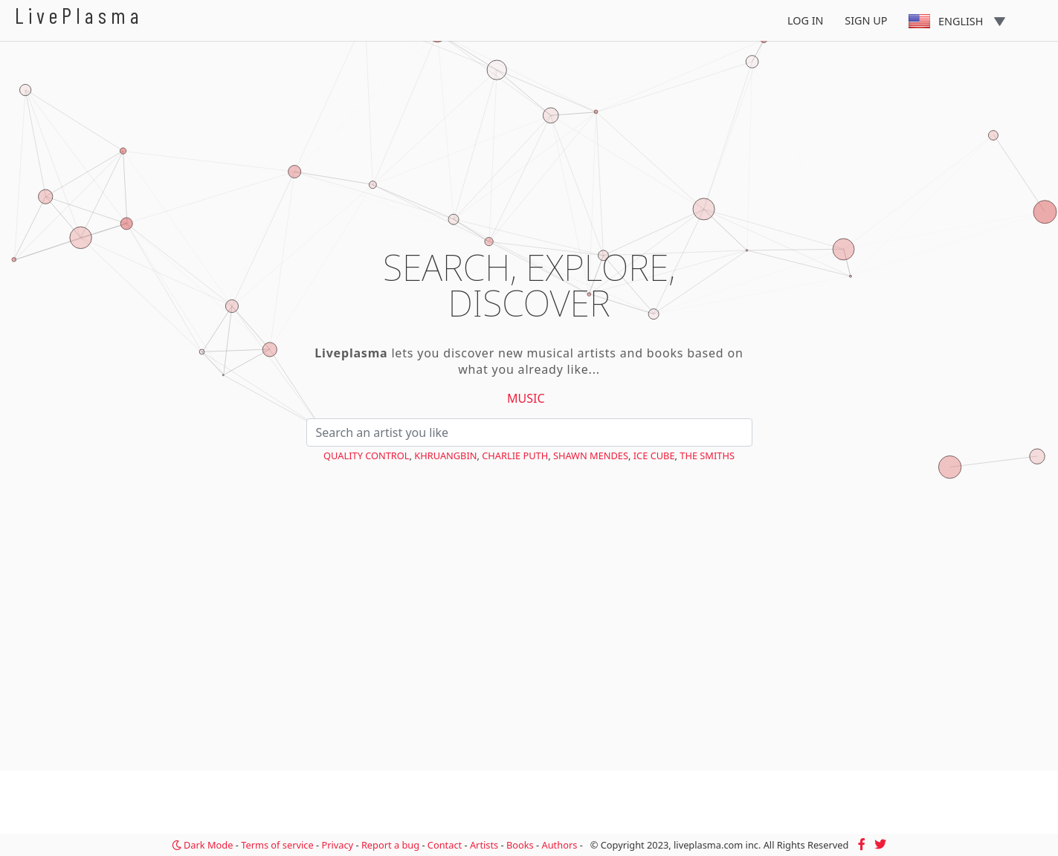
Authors (560, 845)
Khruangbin (445, 455)
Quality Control (366, 455)
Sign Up (866, 20)
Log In (805, 20)
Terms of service (277, 845)
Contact (445, 845)
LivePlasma (79, 15)
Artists (484, 845)
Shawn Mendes (590, 455)
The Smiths (707, 455)
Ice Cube (654, 455)
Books (520, 845)
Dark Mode (202, 845)
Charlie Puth (515, 455)
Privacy (337, 845)
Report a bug (390, 845)
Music (526, 398)
